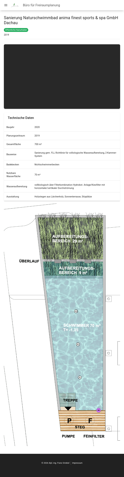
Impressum (77, 463)
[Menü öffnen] (6, 5)
